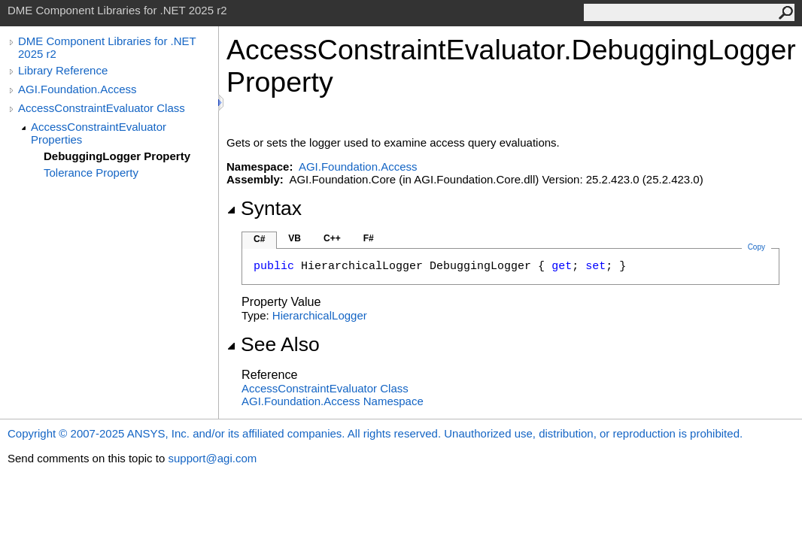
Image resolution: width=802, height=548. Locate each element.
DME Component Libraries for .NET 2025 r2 (107, 47)
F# (368, 238)
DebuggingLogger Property (117, 156)
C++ (332, 238)
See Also (273, 344)
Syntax (264, 208)
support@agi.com (212, 458)
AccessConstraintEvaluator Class (101, 107)
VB (294, 238)
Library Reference (63, 70)
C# (259, 239)
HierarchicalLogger (319, 315)
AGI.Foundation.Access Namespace (333, 401)
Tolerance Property (91, 172)
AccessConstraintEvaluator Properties (98, 133)
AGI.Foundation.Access (77, 89)
